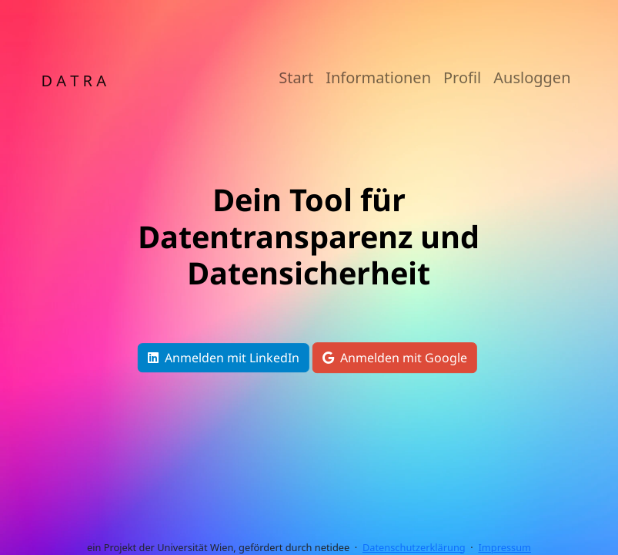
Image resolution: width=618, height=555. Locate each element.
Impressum (504, 547)
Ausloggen (531, 77)
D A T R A (74, 80)
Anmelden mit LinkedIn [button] (223, 357)
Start (296, 77)
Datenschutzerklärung (414, 547)
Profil (462, 77)
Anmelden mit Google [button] (394, 357)
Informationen (378, 77)
